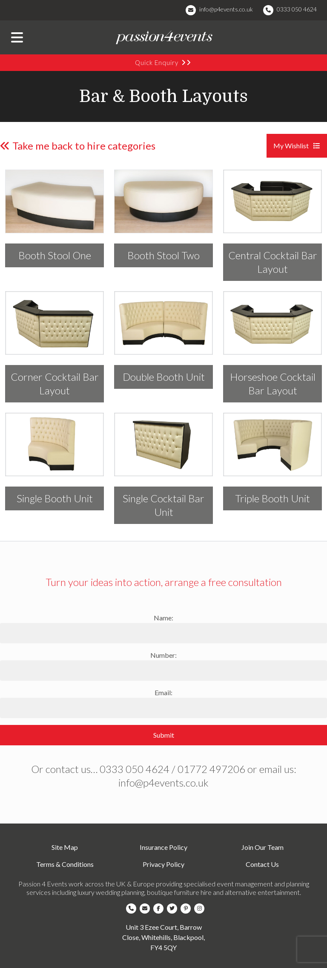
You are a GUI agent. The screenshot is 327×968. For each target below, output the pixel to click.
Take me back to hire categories (77, 145)
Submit (163, 735)
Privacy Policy (163, 864)
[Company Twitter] (174, 908)
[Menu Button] (17, 37)
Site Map (65, 847)
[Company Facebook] (160, 908)
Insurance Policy (163, 847)
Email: (163, 692)
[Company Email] (146, 908)
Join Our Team (262, 847)
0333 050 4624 (297, 9)
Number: (163, 655)
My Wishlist (296, 146)
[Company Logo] (163, 37)
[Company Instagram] (201, 908)
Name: (163, 618)
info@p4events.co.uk (226, 9)
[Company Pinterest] (187, 908)
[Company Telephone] (133, 908)
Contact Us (262, 864)
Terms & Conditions (65, 864)
